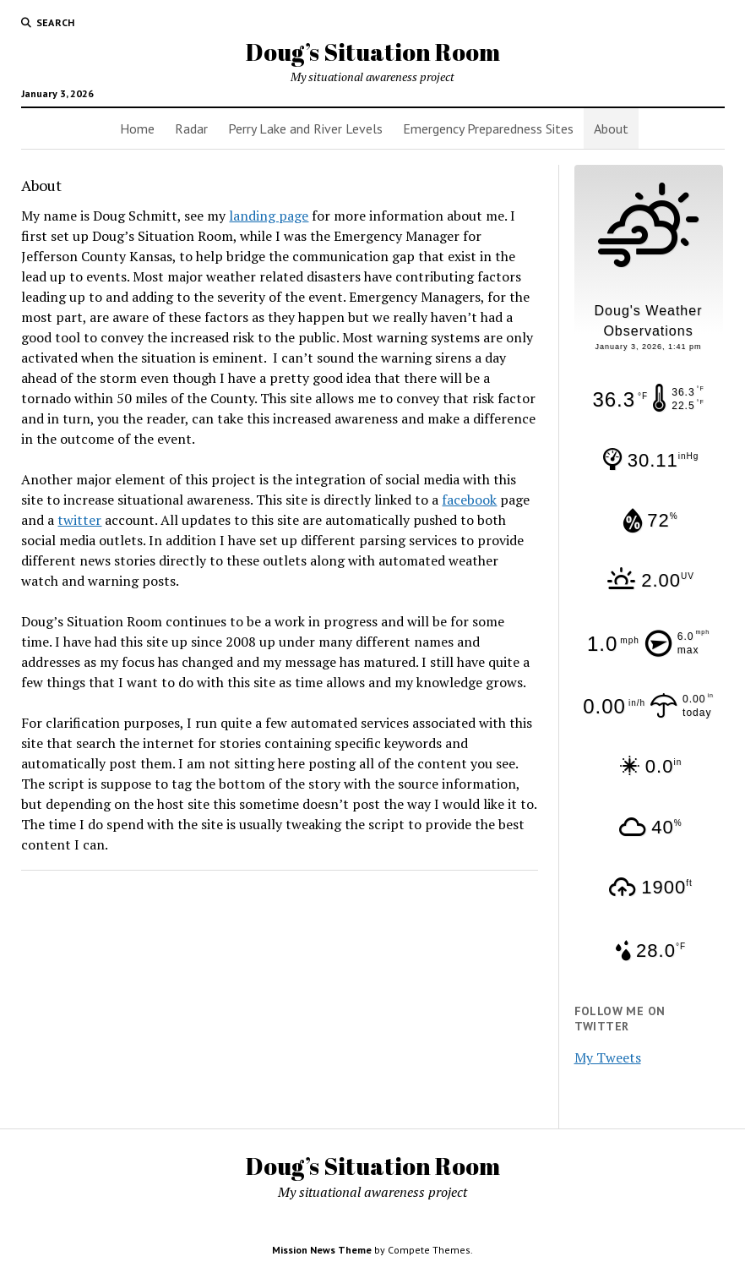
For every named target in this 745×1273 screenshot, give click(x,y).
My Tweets (607, 1057)
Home (137, 128)
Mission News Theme (322, 1249)
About (611, 128)
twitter (79, 520)
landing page (268, 215)
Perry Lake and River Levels (305, 128)
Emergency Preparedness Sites (488, 128)
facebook (469, 499)
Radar (191, 128)
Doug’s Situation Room (373, 52)
